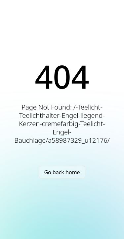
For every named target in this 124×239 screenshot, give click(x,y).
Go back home (62, 172)
